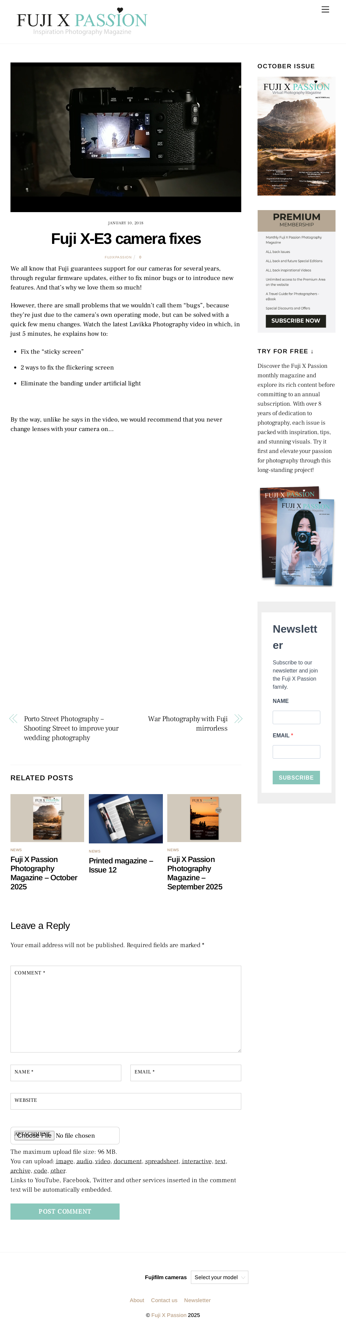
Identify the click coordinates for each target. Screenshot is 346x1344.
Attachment (32, 1134)
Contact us (164, 1300)
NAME (281, 701)
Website (26, 1100)
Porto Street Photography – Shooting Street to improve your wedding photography (71, 728)
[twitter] (120, 1277)
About (137, 1300)
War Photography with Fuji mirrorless (188, 723)
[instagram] (104, 1277)
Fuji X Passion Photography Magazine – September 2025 (194, 873)
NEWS (16, 850)
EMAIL (282, 735)
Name (24, 1071)
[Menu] (325, 9)
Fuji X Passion (169, 1315)
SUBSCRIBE (296, 778)
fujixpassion (118, 257)
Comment (30, 972)
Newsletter (197, 1300)
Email (144, 1071)
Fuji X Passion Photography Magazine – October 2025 (43, 873)
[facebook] (137, 1277)
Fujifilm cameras (166, 1277)
